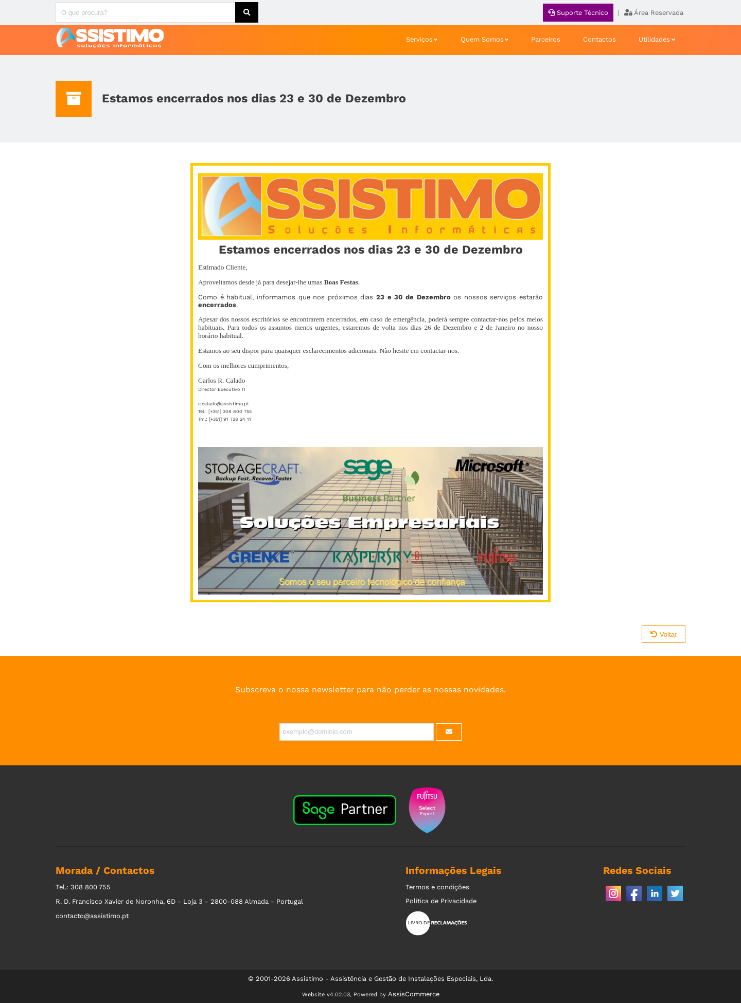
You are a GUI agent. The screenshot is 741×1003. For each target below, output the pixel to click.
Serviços (419, 39)
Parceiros (545, 39)
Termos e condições (437, 887)
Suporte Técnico (578, 12)
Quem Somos (482, 39)
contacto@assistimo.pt (92, 916)
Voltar (663, 634)
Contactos (599, 39)
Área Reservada (653, 12)
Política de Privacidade (441, 901)
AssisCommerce (413, 994)
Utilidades (654, 39)
